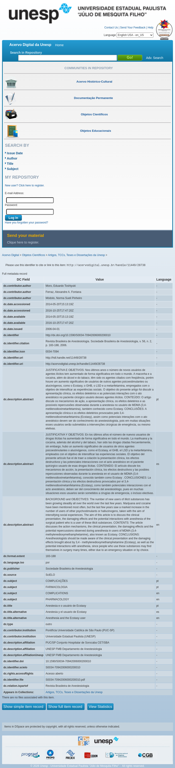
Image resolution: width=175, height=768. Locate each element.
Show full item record (65, 707)
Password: (11, 205)
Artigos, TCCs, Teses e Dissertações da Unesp (76, 255)
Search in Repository (26, 52)
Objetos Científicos (33, 255)
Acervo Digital (10, 255)
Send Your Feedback (132, 27)
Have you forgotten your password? (26, 222)
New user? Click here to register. (24, 185)
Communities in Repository (88, 68)
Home (59, 45)
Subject (12, 169)
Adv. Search (154, 58)
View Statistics (100, 707)
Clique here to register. (23, 242)
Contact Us (111, 27)
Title (10, 163)
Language (128, 35)
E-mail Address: (14, 193)
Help (150, 27)
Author (12, 158)
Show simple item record (23, 707)
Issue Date (15, 153)
